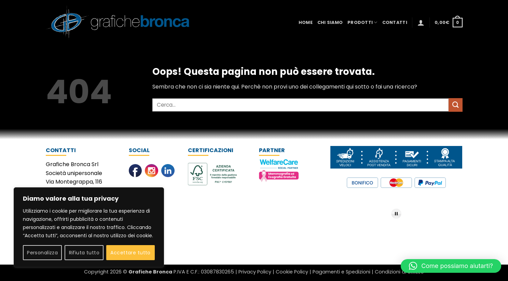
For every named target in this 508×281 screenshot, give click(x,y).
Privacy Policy (254, 271)
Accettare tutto (130, 252)
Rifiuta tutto (84, 252)
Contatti (394, 22)
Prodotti (362, 22)
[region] (89, 227)
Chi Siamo (330, 22)
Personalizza (42, 252)
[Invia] (455, 104)
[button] (420, 22)
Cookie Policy (292, 271)
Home (306, 22)
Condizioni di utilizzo (399, 271)
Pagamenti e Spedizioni (341, 271)
